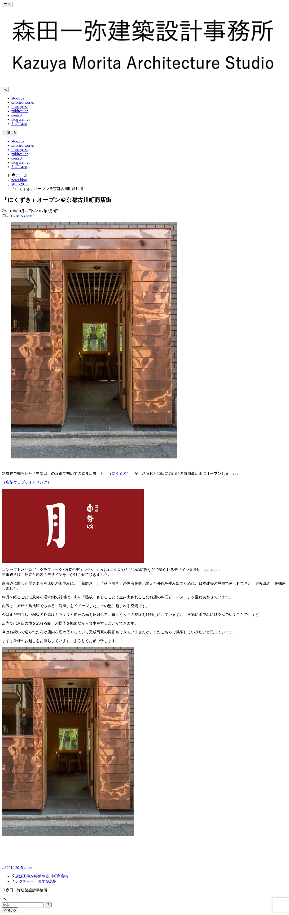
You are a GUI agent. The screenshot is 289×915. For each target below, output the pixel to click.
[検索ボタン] (5, 89)
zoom (28, 216)
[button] (144, 899)
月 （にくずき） (115, 473)
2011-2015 (15, 216)
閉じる (10, 132)
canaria (209, 570)
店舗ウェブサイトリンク (26, 482)
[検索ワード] (23, 904)
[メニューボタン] (7, 4)
